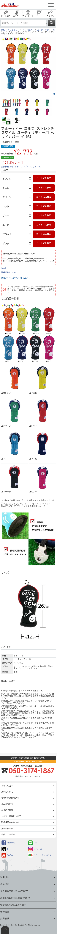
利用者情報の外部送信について (15, 898)
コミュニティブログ (39, 855)
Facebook (8, 843)
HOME (3, 30)
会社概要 (4, 912)
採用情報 (4, 918)
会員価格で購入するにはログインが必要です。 (21, 167)
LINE (32, 843)
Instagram (35, 849)
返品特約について (9, 272)
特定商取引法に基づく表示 (13, 905)
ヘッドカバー (28, 30)
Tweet (3, 268)
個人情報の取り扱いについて (14, 891)
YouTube (8, 855)
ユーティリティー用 (46, 30)
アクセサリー (13, 30)
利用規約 (4, 877)
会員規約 (4, 884)
